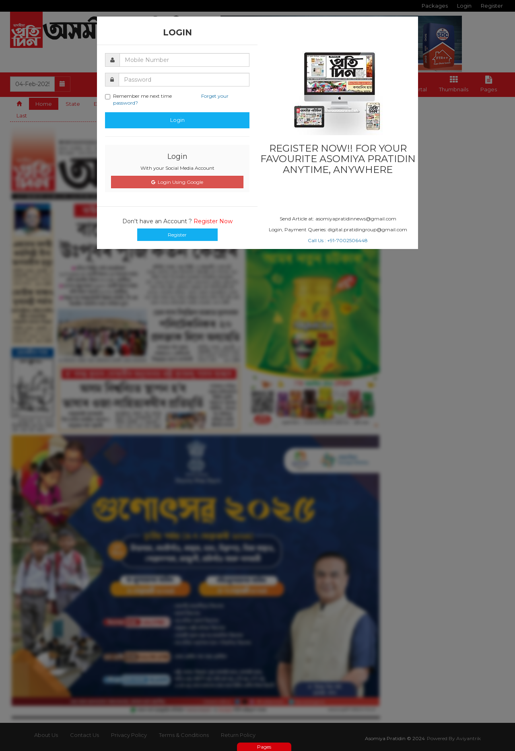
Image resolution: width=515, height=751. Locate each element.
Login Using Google (177, 182)
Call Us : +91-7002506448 (338, 240)
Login (177, 120)
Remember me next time (167, 99)
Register (177, 235)
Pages (264, 747)
